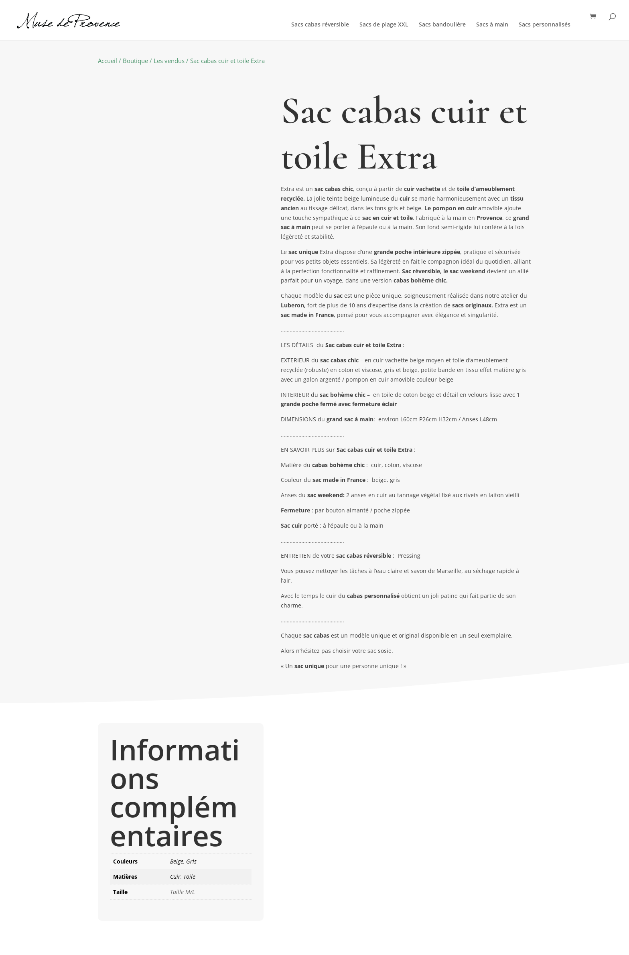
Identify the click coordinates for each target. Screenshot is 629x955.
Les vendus (169, 61)
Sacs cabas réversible (320, 25)
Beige (176, 861)
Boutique (135, 61)
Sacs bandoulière (442, 25)
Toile (189, 876)
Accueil (107, 61)
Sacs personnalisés (544, 25)
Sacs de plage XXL (383, 25)
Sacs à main (492, 25)
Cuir (175, 876)
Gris (191, 861)
